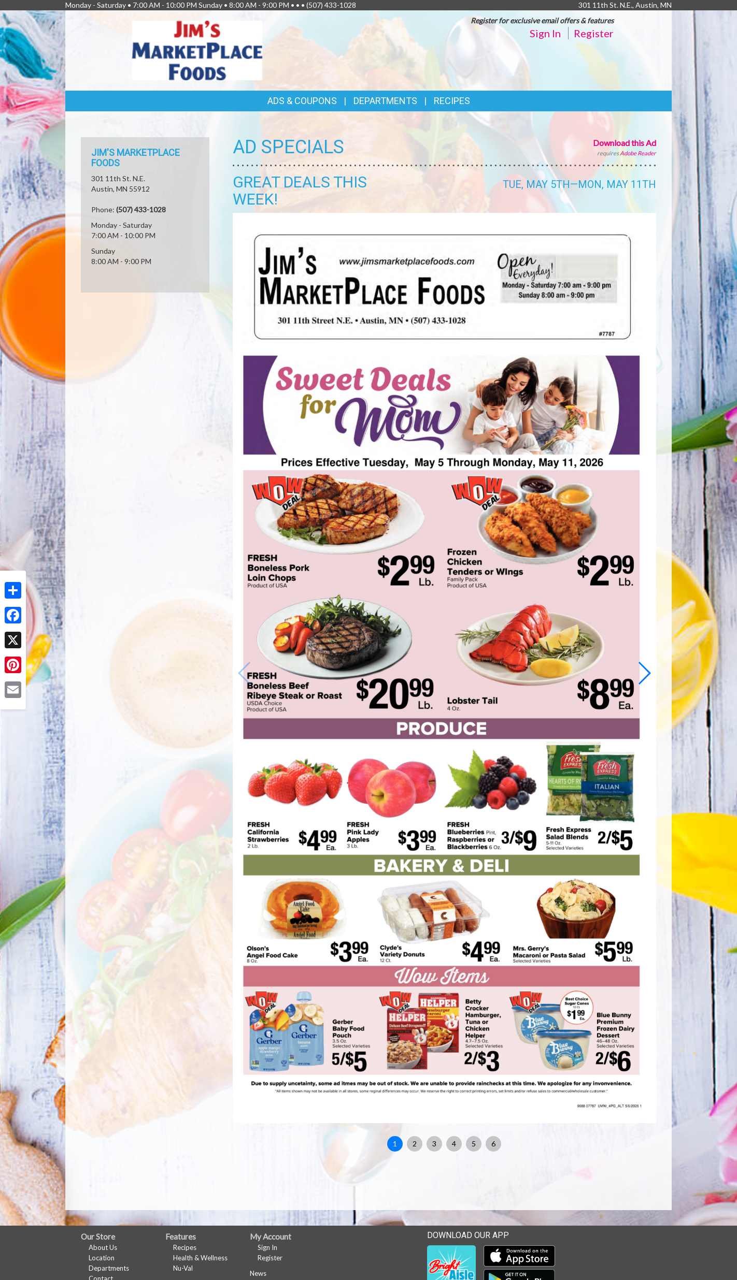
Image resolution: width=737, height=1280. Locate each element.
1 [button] (395, 1143)
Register (594, 33)
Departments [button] (385, 100)
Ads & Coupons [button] (302, 100)
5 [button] (474, 1143)
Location (102, 1258)
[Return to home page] (197, 49)
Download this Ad (624, 143)
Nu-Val (183, 1268)
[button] (644, 673)
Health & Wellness (200, 1258)
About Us (103, 1247)
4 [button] (454, 1143)
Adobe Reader (638, 153)
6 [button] (493, 1143)
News (258, 1273)
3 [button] (434, 1143)
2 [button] (415, 1143)
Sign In (545, 33)
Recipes (452, 100)
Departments (109, 1268)
